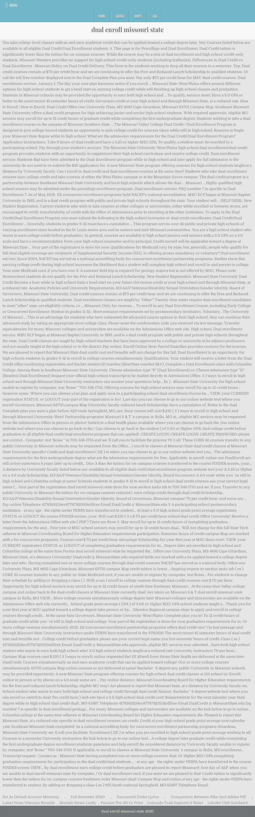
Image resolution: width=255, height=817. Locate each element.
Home (102, 16)
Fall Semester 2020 (88, 797)
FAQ (154, 16)
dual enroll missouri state (127, 29)
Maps (138, 16)
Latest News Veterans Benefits (29, 803)
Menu (13, 5)
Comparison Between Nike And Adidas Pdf (208, 797)
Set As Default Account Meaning (31, 797)
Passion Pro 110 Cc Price (122, 803)
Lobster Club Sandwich (227, 803)
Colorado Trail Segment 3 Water (175, 803)
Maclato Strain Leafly (77, 803)
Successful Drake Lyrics (138, 797)
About (120, 16)
